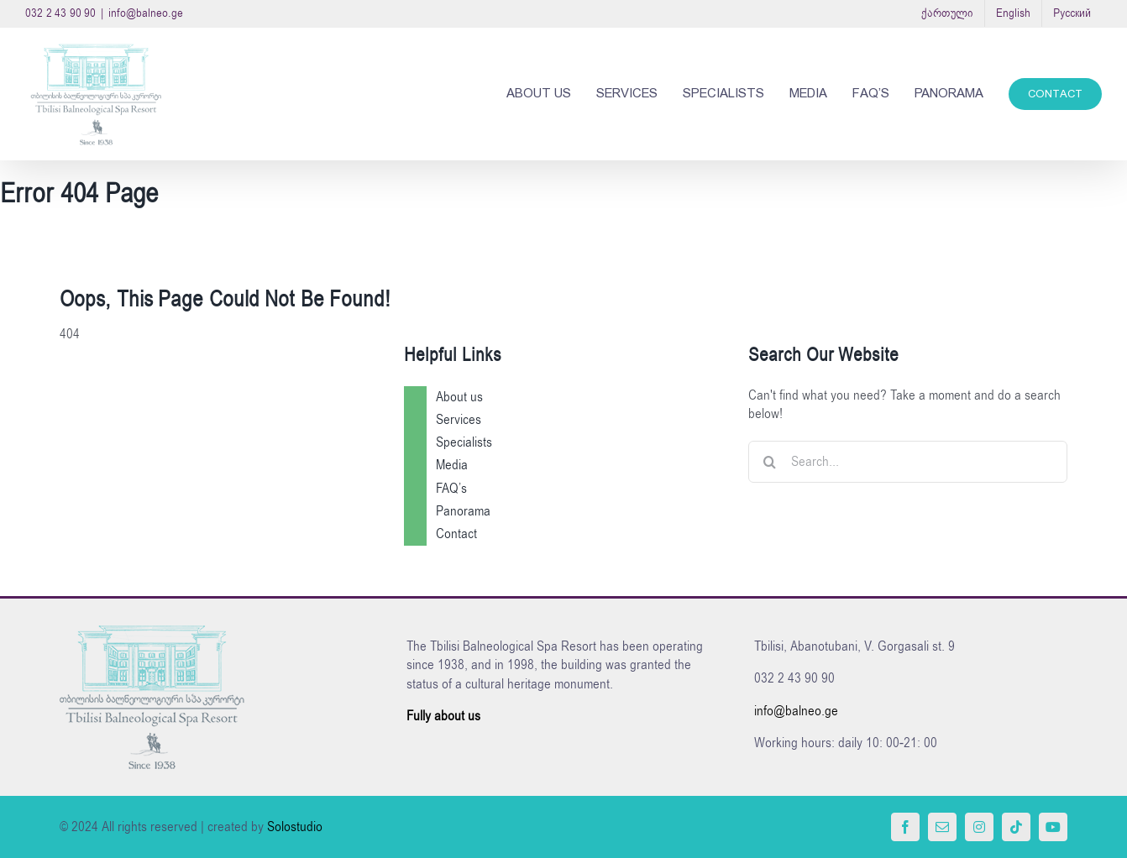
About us (459, 397)
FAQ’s (451, 488)
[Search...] (907, 462)
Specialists (464, 442)
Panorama (463, 511)
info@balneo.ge (145, 13)
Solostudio (294, 827)
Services (458, 420)
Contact (456, 534)
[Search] (769, 462)
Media (452, 465)
